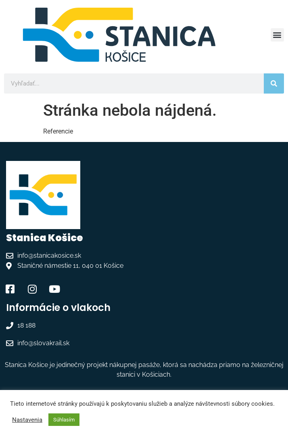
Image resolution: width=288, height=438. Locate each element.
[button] (277, 35)
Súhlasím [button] (64, 420)
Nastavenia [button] (27, 419)
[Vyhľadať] (274, 83)
